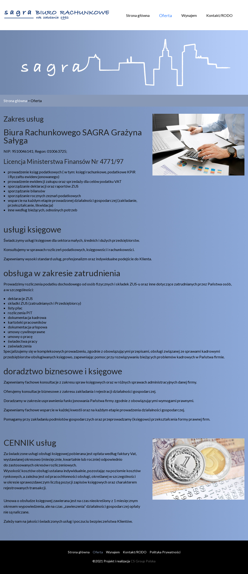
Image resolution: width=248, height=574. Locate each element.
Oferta (165, 15)
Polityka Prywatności (165, 552)
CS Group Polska (143, 561)
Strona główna (138, 15)
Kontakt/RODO (219, 15)
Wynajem (189, 15)
